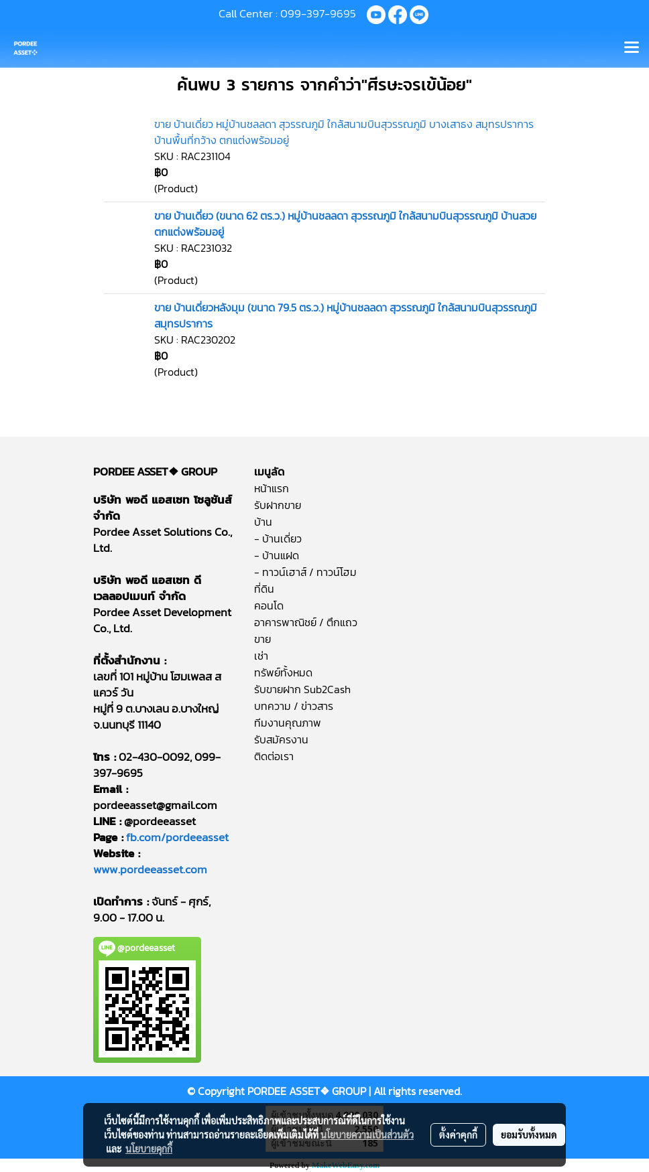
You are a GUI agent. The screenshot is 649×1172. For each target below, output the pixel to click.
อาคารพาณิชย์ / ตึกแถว (305, 622)
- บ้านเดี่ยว (278, 538)
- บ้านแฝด (276, 555)
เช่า (261, 656)
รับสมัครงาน (281, 739)
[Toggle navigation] (631, 48)
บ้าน (263, 522)
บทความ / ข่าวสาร (293, 706)
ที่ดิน (264, 589)
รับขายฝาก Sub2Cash (302, 689)
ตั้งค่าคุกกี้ (458, 1134)
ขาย (262, 639)
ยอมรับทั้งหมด (529, 1134)
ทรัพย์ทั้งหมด (283, 672)
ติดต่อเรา (274, 756)
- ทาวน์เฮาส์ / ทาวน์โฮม (305, 572)
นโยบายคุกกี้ (148, 1149)
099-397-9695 (318, 13)
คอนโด (269, 605)
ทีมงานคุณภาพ (287, 723)
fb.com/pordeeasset (177, 837)
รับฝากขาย (277, 505)
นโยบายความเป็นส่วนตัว (367, 1134)
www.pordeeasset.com (150, 869)
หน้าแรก (271, 488)
